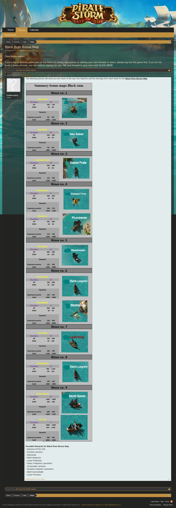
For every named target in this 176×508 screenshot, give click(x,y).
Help (162, 501)
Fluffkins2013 (30, 50)
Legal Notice (155, 501)
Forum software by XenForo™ (61, 505)
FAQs (16, 50)
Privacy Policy (168, 505)
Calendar (34, 30)
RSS (172, 501)
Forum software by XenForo (22, 505)
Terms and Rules (155, 505)
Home (11, 30)
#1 (169, 479)
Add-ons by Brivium (101, 505)
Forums (21, 30)
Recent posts (10, 35)
